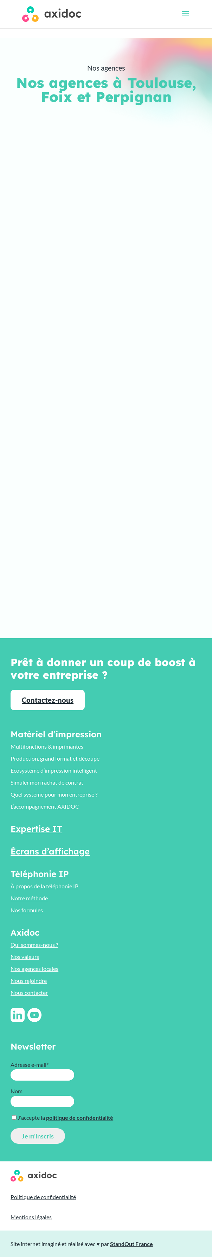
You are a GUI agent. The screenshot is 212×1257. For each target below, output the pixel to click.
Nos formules (27, 910)
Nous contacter (29, 992)
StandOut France (131, 1243)
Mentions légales (31, 1217)
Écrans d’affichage (50, 851)
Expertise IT (36, 828)
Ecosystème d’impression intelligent (54, 770)
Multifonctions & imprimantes (47, 746)
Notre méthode (29, 898)
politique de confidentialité (79, 1117)
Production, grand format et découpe (55, 758)
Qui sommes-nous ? (34, 944)
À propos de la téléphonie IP (44, 886)
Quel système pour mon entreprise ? (54, 794)
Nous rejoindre (29, 980)
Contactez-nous (47, 700)
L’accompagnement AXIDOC (45, 806)
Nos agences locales (34, 968)
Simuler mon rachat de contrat (47, 782)
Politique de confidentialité (43, 1196)
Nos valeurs (25, 956)
